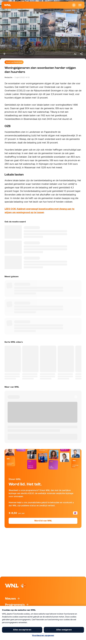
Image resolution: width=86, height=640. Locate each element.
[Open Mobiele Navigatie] (80, 5)
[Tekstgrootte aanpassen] (75, 53)
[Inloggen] (74, 5)
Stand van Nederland (14, 62)
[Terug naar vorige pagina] (4, 53)
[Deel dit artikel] (81, 53)
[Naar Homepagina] (7, 5)
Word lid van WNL (43, 521)
